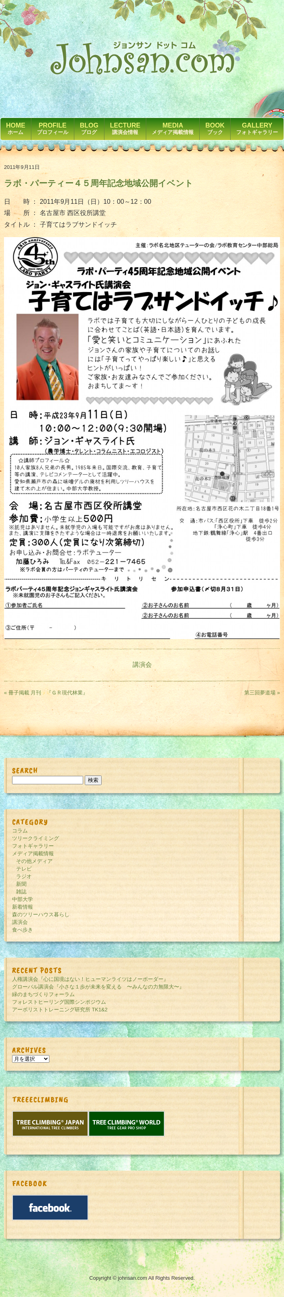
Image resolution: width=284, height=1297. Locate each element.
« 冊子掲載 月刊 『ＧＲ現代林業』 (46, 693)
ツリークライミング (35, 838)
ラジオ (24, 876)
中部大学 (22, 899)
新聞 (21, 884)
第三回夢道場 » (262, 693)
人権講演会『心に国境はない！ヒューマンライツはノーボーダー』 (90, 979)
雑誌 (21, 892)
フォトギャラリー (33, 846)
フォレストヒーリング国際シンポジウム (59, 1002)
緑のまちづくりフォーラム (43, 994)
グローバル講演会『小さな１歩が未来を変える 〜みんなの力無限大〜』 (98, 987)
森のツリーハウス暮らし (40, 914)
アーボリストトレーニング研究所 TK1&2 (60, 1010)
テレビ (24, 869)
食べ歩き (22, 930)
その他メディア (34, 861)
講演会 (142, 664)
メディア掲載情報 (33, 853)
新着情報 (22, 907)
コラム (20, 831)
